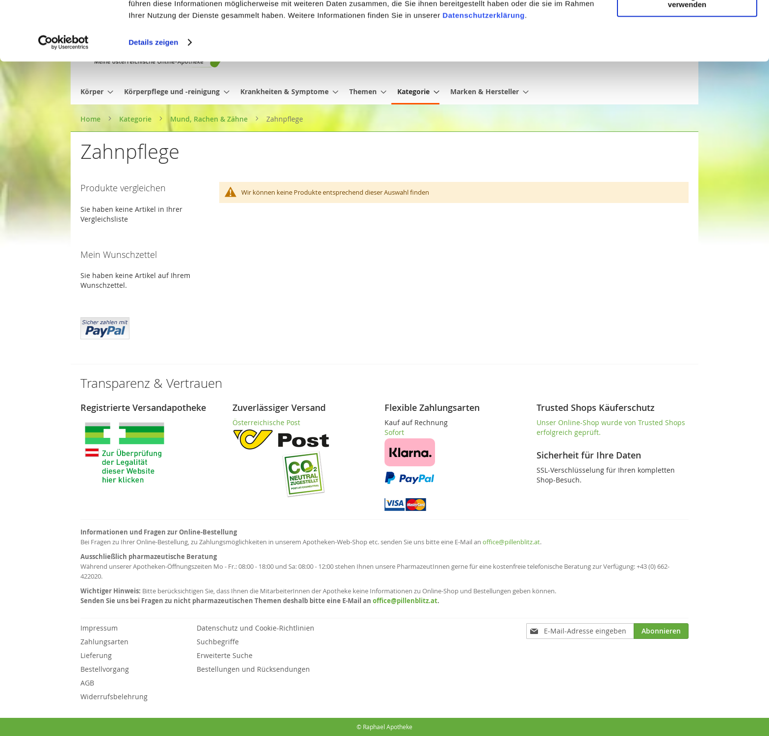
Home (91, 119)
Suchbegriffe (218, 641)
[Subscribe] (661, 631)
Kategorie (136, 119)
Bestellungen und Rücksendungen (253, 669)
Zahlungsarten (104, 641)
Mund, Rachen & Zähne (210, 119)
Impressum (99, 628)
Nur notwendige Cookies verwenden (687, 56)
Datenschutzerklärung (483, 71)
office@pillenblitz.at (511, 541)
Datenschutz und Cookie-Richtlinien (255, 628)
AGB (87, 682)
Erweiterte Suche (225, 655)
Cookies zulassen (687, 24)
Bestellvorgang (104, 669)
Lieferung (96, 655)
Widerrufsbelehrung (114, 696)
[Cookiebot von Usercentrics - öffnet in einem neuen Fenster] (63, 98)
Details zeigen (153, 98)
